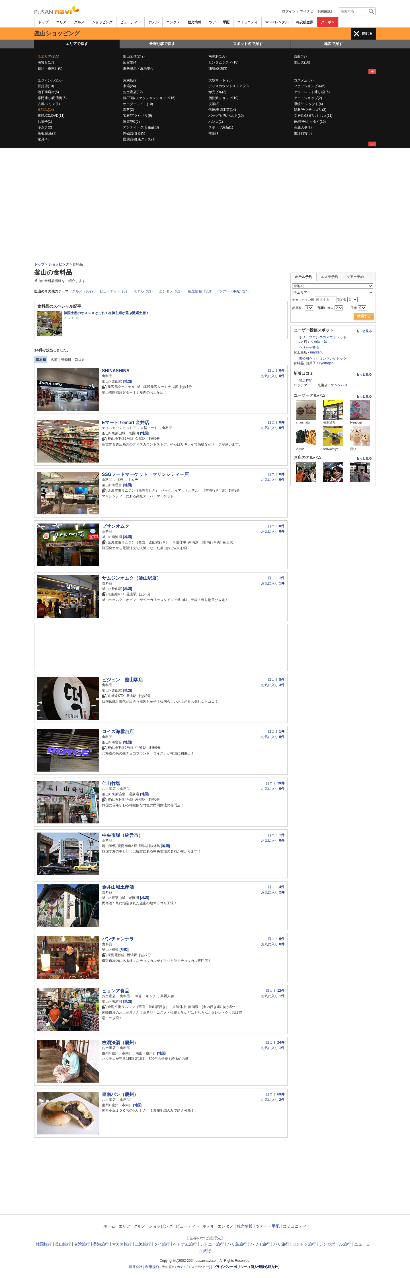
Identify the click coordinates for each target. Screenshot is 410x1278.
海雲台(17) (46, 62)
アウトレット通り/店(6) (312, 92)
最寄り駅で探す (162, 44)
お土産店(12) (133, 92)
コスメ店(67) (303, 80)
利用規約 (152, 1267)
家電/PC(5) (131, 122)
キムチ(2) (45, 127)
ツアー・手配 (219, 22)
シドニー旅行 (212, 1244)
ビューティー (130, 22)
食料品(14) (46, 110)
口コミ (80, 360)
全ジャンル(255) (50, 80)
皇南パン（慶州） (120, 1094)
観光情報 (194, 22)
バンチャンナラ (118, 938)
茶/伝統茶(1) (47, 133)
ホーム (109, 1226)
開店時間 (305, 381)
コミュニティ (247, 22)
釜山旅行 (63, 1244)
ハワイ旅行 (260, 1244)
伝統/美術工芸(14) (222, 110)
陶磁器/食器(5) (134, 133)
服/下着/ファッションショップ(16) (149, 98)
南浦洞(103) (217, 56)
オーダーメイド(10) (138, 104)
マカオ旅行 (122, 1244)
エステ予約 (329, 277)
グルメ (79, 22)
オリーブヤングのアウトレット (323, 337)
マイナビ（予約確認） (317, 11)
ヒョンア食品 (115, 990)
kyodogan (326, 363)
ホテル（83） (144, 291)
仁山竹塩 (111, 783)
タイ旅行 (162, 1244)
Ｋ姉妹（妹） (320, 342)
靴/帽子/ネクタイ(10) (310, 122)
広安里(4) (130, 62)
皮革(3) (214, 104)
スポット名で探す (248, 44)
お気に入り (272, 376)
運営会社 (135, 1267)
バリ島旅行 (237, 1244)
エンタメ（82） (171, 291)
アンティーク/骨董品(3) (141, 127)
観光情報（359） (201, 291)
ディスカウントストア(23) (228, 86)
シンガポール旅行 (335, 1244)
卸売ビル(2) (217, 92)
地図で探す (333, 44)
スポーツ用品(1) (220, 127)
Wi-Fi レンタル (276, 22)
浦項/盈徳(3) (217, 68)
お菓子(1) (45, 122)
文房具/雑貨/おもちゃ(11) (313, 116)
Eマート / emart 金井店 (125, 422)
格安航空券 (304, 22)
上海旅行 (143, 1244)
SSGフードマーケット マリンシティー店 (145, 474)
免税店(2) (130, 80)
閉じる (367, 34)
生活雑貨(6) (303, 133)
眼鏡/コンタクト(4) (308, 104)
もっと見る (364, 331)
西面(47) (300, 56)
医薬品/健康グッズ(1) (139, 139)
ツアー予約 (355, 277)
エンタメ (173, 22)
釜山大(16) (302, 62)
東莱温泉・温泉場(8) (139, 68)
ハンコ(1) (215, 122)
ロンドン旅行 (304, 1244)
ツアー (204, 1267)
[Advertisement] (205, 219)
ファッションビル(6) (309, 86)
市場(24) (129, 86)
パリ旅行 (281, 1244)
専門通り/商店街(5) (52, 98)
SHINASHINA (116, 370)
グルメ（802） (83, 291)
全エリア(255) (48, 56)
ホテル (153, 22)
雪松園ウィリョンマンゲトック (323, 359)
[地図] (127, 381)
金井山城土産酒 (118, 887)
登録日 (66, 360)
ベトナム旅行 (185, 1244)
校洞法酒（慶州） (120, 1042)
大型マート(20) (219, 80)
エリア (61, 22)
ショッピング (102, 22)
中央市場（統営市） (122, 835)
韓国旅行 (44, 1244)
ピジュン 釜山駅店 (122, 679)
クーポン (328, 22)
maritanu (316, 352)
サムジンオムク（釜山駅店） (131, 578)
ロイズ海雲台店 (118, 731)
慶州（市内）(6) (50, 68)
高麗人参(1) (303, 127)
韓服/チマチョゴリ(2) (310, 110)
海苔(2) (128, 110)
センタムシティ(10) (223, 62)
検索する (364, 316)
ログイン (289, 11)
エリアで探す (77, 44)
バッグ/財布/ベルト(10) (226, 116)
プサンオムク (115, 526)
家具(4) (43, 139)
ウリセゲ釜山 (309, 348)
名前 (54, 360)
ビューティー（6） (114, 291)
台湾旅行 (82, 1244)
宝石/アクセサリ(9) (137, 116)
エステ (193, 1267)
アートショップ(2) (308, 98)
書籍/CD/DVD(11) (51, 116)
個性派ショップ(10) (223, 98)
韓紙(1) (214, 133)
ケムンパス (339, 385)
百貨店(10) (46, 86)
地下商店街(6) (48, 92)
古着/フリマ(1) (49, 104)
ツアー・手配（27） (234, 291)
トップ (43, 22)
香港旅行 (101, 1244)
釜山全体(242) (134, 56)
